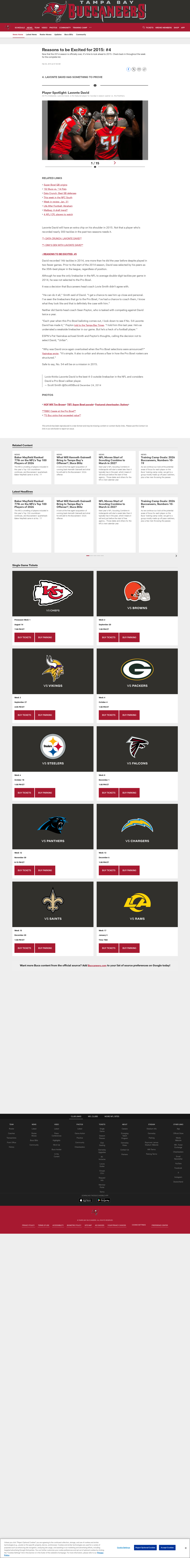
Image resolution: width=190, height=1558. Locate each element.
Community (33, 1166)
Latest (33, 1150)
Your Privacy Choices (129, 1218)
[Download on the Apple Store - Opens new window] (85, 1193)
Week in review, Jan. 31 (57, 201)
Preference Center (178, 1218)
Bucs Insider (55, 1170)
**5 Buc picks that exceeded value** (64, 415)
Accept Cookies (167, 1548)
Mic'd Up (55, 1166)
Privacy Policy (10, 1218)
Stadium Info (152, 1150)
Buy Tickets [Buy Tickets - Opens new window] (24, 659)
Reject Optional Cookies (145, 1548)
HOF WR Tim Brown (56, 404)
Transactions (11, 1159)
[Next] (114, 162)
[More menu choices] (90, 27)
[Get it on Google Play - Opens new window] (103, 1194)
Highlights (55, 1161)
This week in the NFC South (60, 197)
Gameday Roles (123, 1161)
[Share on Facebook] (128, 71)
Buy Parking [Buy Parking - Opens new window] (45, 659)
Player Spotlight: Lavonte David (65, 92)
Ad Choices (107, 1218)
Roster (11, 1150)
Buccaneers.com (97, 987)
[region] (95, 1548)
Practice (78, 1159)
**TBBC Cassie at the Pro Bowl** (61, 411)
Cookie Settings (154, 1218)
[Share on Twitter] (134, 71)
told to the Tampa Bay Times (90, 325)
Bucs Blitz (33, 1161)
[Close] (186, 1548)
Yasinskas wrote (51, 353)
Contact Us (124, 1166)
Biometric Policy (71, 1218)
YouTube (179, 1183)
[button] (88, 577)
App (178, 1150)
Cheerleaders (77, 1168)
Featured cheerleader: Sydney (121, 404)
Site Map (90, 1218)
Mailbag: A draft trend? (57, 210)
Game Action (77, 1155)
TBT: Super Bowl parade (85, 404)
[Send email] (139, 71)
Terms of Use (30, 1218)
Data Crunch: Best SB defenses (62, 193)
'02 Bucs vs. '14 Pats (56, 188)
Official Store (178, 1155)
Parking (152, 1159)
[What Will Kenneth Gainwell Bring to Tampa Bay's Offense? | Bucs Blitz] (73, 476)
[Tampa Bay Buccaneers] (95, 1205)
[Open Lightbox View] (95, 136)
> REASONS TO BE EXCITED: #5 (62, 253)
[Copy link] (144, 69)
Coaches (11, 1155)
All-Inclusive (100, 1176)
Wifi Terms (152, 1170)
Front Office (11, 1163)
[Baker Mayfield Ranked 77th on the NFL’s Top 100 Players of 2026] (31, 476)
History (11, 1168)
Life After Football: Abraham (60, 205)
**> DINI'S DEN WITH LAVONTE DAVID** (65, 244)
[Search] (144, 27)
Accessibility (50, 1218)
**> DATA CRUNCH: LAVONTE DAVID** (64, 238)
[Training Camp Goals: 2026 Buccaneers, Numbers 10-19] (158, 477)
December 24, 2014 (92, 385)
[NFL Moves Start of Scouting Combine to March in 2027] (116, 478)
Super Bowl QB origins (57, 184)
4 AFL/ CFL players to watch (60, 214)
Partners (124, 1170)
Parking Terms (152, 1174)
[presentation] (177, 577)
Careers (123, 1150)
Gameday (152, 1155)
